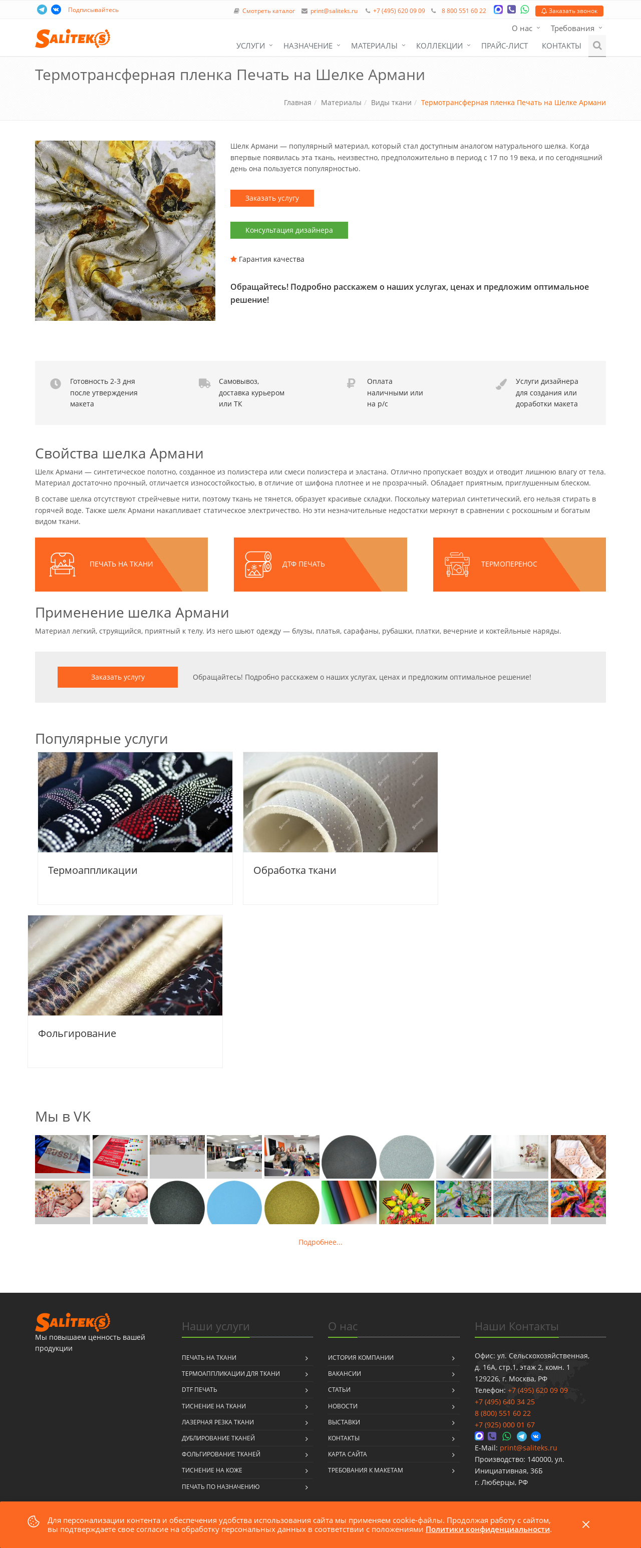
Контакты (561, 46)
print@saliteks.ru (334, 11)
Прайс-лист (504, 46)
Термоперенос (509, 564)
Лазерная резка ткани (218, 1422)
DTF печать (199, 1389)
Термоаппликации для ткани (231, 1373)
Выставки (344, 1422)
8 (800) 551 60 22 (503, 1413)
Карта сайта (347, 1454)
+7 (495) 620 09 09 (399, 11)
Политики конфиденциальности (488, 1529)
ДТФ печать (303, 564)
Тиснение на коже (212, 1470)
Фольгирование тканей (221, 1454)
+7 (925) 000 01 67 (505, 1424)
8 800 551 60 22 (464, 11)
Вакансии (344, 1373)
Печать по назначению (221, 1486)
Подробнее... (320, 1242)
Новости (343, 1406)
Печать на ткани (121, 564)
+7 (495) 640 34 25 (505, 1401)
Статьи (339, 1389)
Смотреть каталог (268, 11)
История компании (361, 1357)
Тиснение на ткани (214, 1406)
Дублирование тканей (218, 1438)
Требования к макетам (365, 1470)
